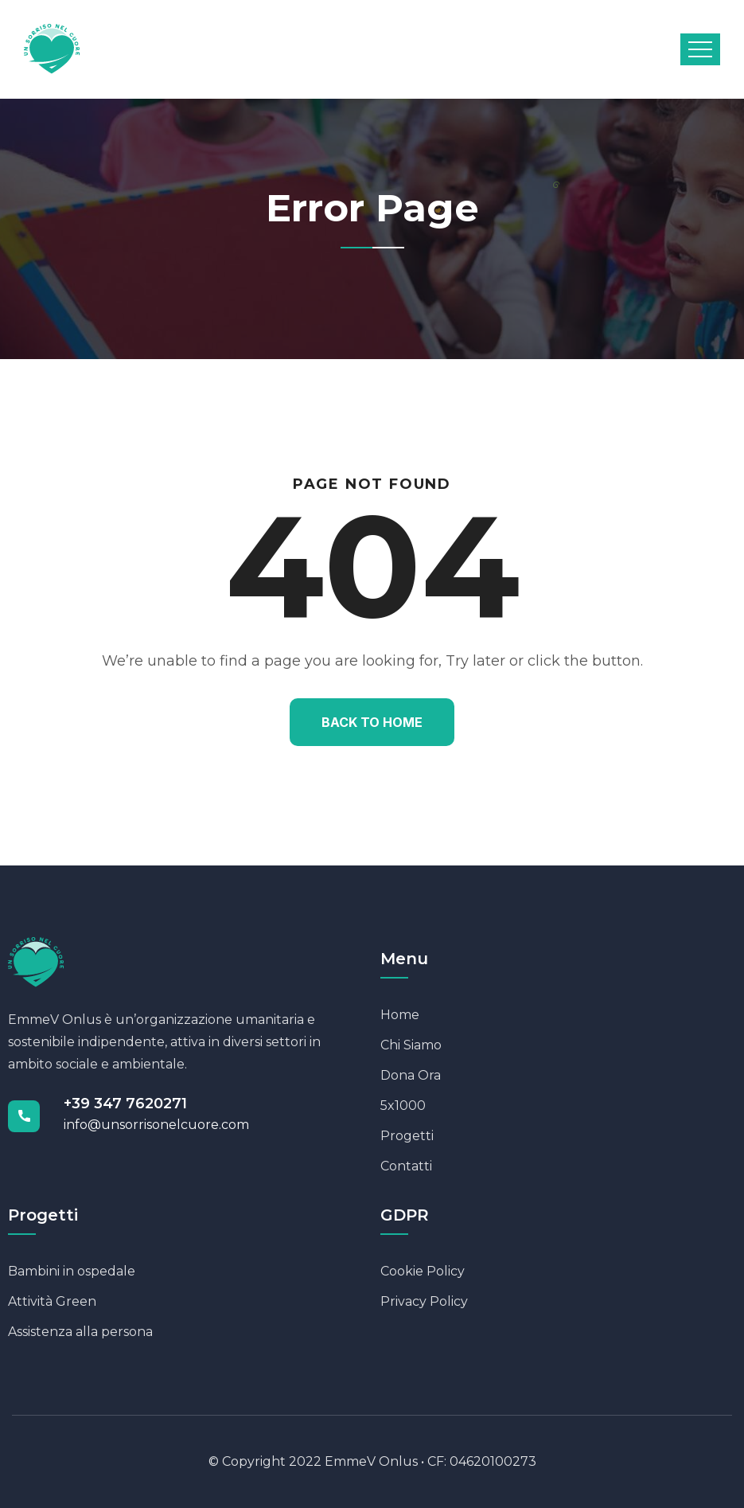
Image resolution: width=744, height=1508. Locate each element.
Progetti (407, 1135)
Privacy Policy (424, 1301)
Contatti (406, 1166)
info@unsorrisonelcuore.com (156, 1124)
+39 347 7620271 (125, 1103)
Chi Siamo (411, 1045)
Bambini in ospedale (71, 1271)
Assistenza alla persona (80, 1331)
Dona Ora (410, 1075)
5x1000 (403, 1105)
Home (399, 1014)
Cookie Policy (422, 1271)
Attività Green (52, 1301)
